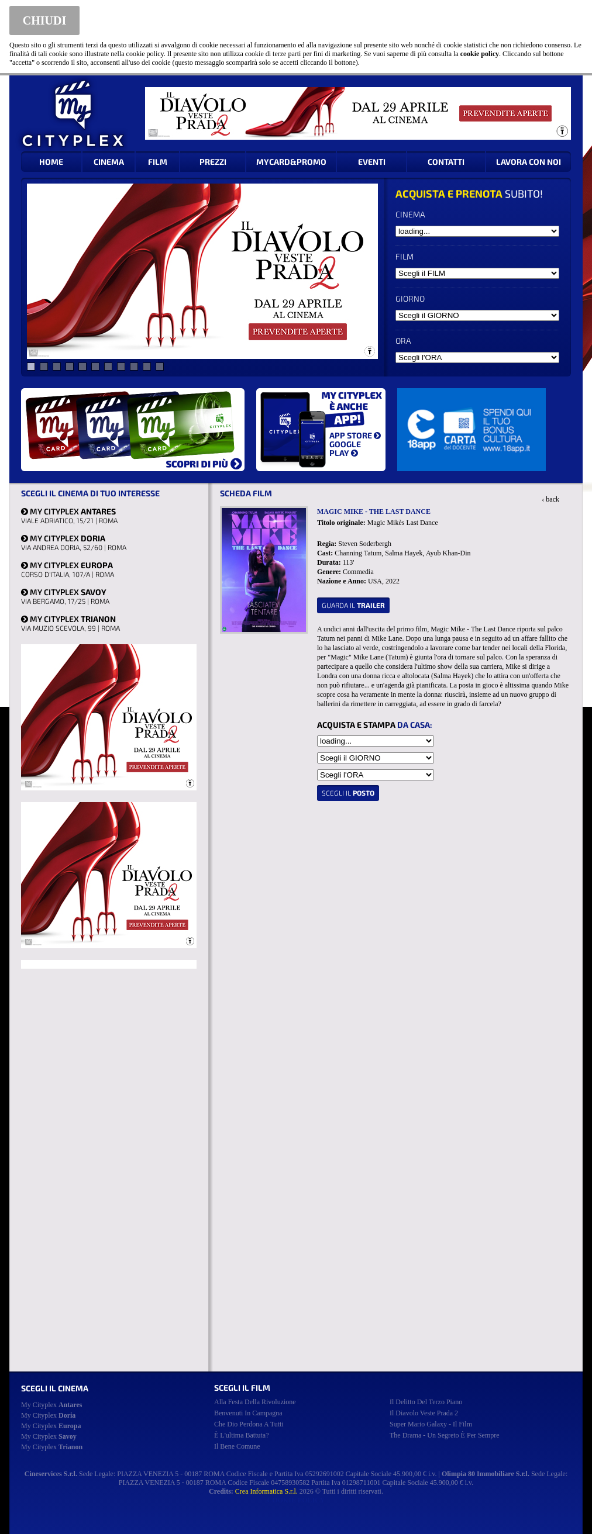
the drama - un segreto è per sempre (445, 1435)
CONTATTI (446, 162)
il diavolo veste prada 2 (424, 1413)
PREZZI (212, 162)
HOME (51, 162)
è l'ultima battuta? (241, 1435)
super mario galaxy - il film (431, 1424)
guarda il (353, 605)
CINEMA (109, 162)
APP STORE (355, 435)
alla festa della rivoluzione (255, 1402)
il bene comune (237, 1446)
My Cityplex (51, 1405)
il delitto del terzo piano (426, 1402)
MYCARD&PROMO (291, 162)
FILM (157, 162)
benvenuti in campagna (248, 1413)
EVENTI (372, 162)
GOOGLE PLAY (345, 448)
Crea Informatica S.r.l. (266, 1491)
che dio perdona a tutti (249, 1424)
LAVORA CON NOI (528, 162)
